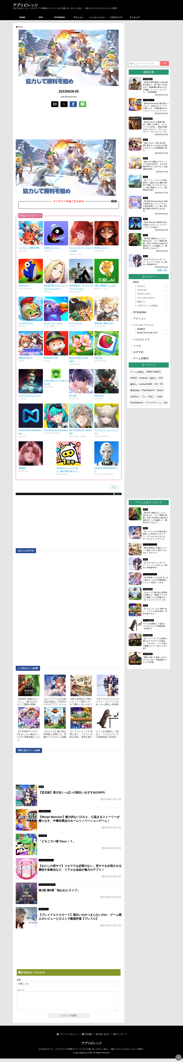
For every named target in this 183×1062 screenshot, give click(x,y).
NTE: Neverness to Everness (55, 430)
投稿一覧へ (163, 270)
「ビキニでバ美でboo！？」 (57, 841)
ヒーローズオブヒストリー (30, 395)
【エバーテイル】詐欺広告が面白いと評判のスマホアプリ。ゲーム (54, 702)
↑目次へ (114, 487)
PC (161, 384)
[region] (69, 123)
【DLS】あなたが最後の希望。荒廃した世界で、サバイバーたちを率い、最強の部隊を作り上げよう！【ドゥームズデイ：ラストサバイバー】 (155, 127)
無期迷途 (22, 468)
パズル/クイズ (116, 17)
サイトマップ (120, 1038)
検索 (164, 63)
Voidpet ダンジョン (52, 248)
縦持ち (153, 378)
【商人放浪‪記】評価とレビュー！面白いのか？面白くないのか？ (81, 702)
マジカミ (42, 836)
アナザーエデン (144, 294)
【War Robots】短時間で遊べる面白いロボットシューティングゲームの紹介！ (155, 224)
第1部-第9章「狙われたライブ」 (59, 890)
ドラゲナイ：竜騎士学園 (29, 248)
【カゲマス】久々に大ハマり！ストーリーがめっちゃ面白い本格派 (107, 702)
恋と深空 (72, 395)
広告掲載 (87, 1038)
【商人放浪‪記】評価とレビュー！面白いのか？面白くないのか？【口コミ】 (155, 550)
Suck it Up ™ (24, 285)
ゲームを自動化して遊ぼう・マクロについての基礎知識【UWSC (107, 734)
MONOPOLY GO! (51, 358)
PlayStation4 (148, 390)
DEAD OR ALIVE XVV (147, 333)
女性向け (134, 396)
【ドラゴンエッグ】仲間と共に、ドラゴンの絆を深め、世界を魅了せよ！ (155, 611)
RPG (41, 17)
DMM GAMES (153, 372)
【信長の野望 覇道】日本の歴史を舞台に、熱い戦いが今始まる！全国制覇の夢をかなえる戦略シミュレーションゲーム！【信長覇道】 (155, 87)
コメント (21, 990)
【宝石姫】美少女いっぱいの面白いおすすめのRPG (72, 792)
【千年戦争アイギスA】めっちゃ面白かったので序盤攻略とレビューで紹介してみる (155, 580)
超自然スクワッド (101, 248)
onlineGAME (145, 384)
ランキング (135, 17)
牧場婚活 (141, 329)
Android (143, 378)
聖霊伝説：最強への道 (103, 323)
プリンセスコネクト (47, 885)
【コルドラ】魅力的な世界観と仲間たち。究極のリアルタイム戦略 (54, 734)
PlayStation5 (136, 402)
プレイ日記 (147, 396)
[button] (54, 104)
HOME (22, 17)
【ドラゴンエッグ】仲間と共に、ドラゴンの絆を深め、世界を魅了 (81, 734)
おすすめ (138, 352)
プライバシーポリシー (67, 1038)
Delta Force (99, 395)
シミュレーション (97, 17)
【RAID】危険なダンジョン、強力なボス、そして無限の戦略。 (28, 702)
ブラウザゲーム (153, 403)
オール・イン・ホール (53, 323)
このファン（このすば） (148, 305)
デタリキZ (141, 290)
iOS (161, 378)
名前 (19, 980)
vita (165, 402)
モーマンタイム (75, 323)
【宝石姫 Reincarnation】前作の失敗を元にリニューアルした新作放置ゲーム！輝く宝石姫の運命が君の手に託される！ (155, 206)
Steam (160, 390)
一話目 (158, 396)
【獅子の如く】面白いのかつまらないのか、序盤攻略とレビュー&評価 (155, 659)
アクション (78, 17)
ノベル (137, 345)
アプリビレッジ (25, 5)
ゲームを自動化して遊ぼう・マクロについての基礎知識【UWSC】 (155, 626)
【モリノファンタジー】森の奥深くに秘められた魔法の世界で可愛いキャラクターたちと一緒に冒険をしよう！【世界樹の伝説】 (155, 185)
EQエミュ (141, 301)
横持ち (133, 384)
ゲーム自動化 (141, 358)
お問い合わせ (102, 1038)
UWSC (133, 378)
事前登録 (134, 390)
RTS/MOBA (59, 17)
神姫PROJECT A (25, 358)
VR (156, 384)
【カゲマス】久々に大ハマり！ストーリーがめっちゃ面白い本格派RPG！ (155, 261)
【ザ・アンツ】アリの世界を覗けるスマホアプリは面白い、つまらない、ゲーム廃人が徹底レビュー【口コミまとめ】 (155, 643)
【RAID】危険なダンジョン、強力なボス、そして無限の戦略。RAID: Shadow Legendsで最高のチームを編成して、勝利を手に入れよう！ (155, 243)
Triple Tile (98, 358)
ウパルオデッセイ (26, 323)
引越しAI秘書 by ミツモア (105, 285)
